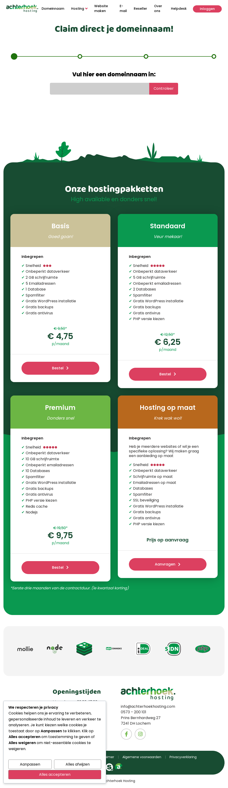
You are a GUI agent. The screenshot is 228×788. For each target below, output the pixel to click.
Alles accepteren (54, 774)
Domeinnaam (53, 8)
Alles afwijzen (78, 764)
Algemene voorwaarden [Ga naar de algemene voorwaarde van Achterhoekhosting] (141, 757)
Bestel (58, 368)
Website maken (101, 8)
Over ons (158, 8)
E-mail (122, 8)
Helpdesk (178, 8)
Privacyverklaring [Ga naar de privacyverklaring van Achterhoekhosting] (183, 757)
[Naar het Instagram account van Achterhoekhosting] (140, 734)
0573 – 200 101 (133, 713)
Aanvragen (165, 565)
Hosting (80, 8)
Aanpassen (30, 764)
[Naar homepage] (23, 8)
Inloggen (206, 8)
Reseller (140, 8)
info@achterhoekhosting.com (148, 707)
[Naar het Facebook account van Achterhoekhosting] (126, 734)
